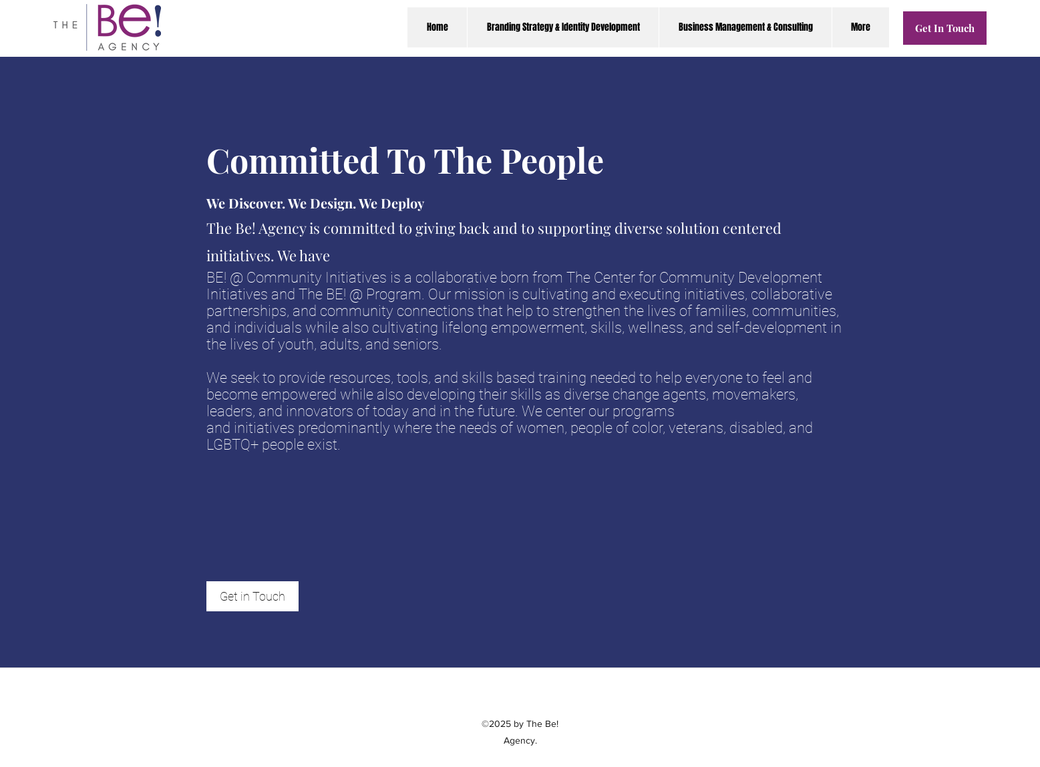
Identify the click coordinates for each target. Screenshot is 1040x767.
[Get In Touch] (945, 28)
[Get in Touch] (252, 596)
